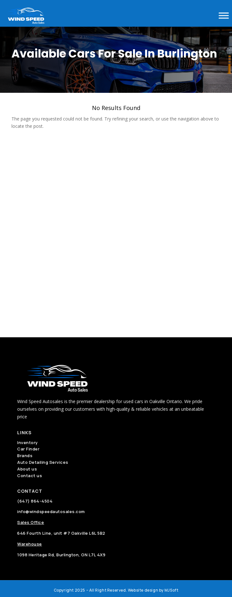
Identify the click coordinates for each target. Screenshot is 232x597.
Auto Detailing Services (42, 462)
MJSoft (172, 590)
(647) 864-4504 (35, 501)
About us (27, 469)
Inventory (27, 442)
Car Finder (28, 449)
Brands (24, 455)
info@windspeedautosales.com (51, 511)
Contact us (29, 475)
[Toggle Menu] (224, 15)
